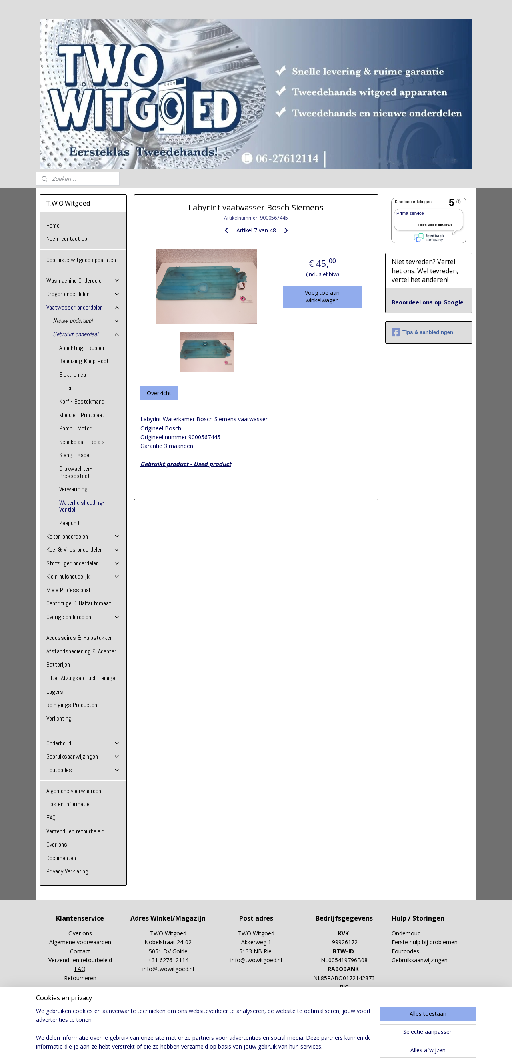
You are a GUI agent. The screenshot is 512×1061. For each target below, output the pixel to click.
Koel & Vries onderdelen (83, 549)
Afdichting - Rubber (82, 348)
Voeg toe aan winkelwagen (322, 296)
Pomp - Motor (75, 428)
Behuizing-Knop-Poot (84, 361)
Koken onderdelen (83, 536)
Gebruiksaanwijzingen (83, 756)
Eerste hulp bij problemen (425, 942)
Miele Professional (68, 590)
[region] (203, 1029)
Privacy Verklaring (67, 871)
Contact (80, 951)
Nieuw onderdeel (86, 320)
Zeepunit (69, 523)
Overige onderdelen (83, 617)
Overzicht (158, 393)
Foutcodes (83, 770)
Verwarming (73, 489)
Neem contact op (66, 238)
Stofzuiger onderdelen (83, 563)
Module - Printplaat (81, 415)
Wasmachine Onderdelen (83, 280)
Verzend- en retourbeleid (75, 831)
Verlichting (59, 718)
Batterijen (58, 664)
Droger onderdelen (83, 294)
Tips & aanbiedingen (422, 332)
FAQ (51, 817)
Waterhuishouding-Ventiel (81, 506)
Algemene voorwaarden (73, 791)
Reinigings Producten (71, 705)
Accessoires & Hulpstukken (79, 637)
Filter (65, 388)
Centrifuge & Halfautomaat (78, 603)
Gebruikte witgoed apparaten (81, 260)
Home (53, 225)
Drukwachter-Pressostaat (75, 472)
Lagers (54, 691)
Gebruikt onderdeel (86, 334)
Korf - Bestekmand (81, 401)
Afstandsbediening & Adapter (81, 651)
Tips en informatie (68, 804)
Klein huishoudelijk (83, 576)
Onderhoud (83, 743)
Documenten (61, 858)
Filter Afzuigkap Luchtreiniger (81, 678)
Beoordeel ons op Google (428, 302)
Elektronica (72, 374)
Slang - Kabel (74, 455)
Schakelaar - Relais (82, 442)
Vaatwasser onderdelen (83, 307)
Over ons (56, 844)
